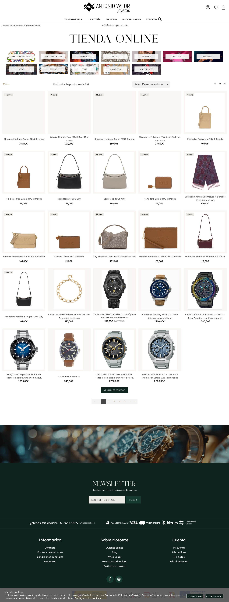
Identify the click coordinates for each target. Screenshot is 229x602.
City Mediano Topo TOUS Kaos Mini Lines (114, 259)
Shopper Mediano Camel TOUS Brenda (114, 141)
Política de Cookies (129, 595)
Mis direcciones (179, 560)
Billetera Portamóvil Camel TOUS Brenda (160, 259)
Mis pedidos (179, 551)
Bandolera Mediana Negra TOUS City (24, 319)
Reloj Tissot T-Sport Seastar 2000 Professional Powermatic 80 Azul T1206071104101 (24, 380)
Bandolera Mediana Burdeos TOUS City (205, 259)
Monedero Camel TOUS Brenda (160, 201)
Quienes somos (114, 547)
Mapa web (50, 560)
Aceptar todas (194, 596)
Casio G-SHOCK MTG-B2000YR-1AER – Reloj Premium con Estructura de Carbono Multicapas (205, 320)
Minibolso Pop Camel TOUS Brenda (24, 201)
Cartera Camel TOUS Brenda (69, 259)
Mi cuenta (179, 547)
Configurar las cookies (88, 598)
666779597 (70, 522)
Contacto (50, 547)
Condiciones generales (50, 556)
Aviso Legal (114, 556)
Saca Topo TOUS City (115, 201)
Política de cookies (114, 565)
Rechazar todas (214, 596)
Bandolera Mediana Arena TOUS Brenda (24, 259)
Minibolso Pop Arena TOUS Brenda (205, 141)
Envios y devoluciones (50, 551)
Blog (114, 551)
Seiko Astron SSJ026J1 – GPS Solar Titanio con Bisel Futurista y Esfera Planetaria (114, 380)
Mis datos (179, 556)
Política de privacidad (114, 560)
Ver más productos (114, 393)
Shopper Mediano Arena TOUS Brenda (24, 141)
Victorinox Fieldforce (69, 379)
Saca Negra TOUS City (69, 201)
